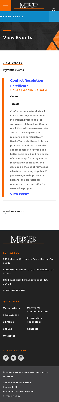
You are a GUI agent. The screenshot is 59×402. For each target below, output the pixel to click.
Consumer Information (17, 383)
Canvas (7, 329)
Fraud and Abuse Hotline (18, 391)
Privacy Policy (11, 396)
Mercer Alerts (11, 308)
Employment (11, 315)
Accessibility (11, 387)
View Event (19, 194)
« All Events (12, 63)
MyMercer (9, 336)
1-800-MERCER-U (14, 290)
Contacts (32, 329)
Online (14, 96)
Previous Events (13, 70)
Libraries (8, 322)
